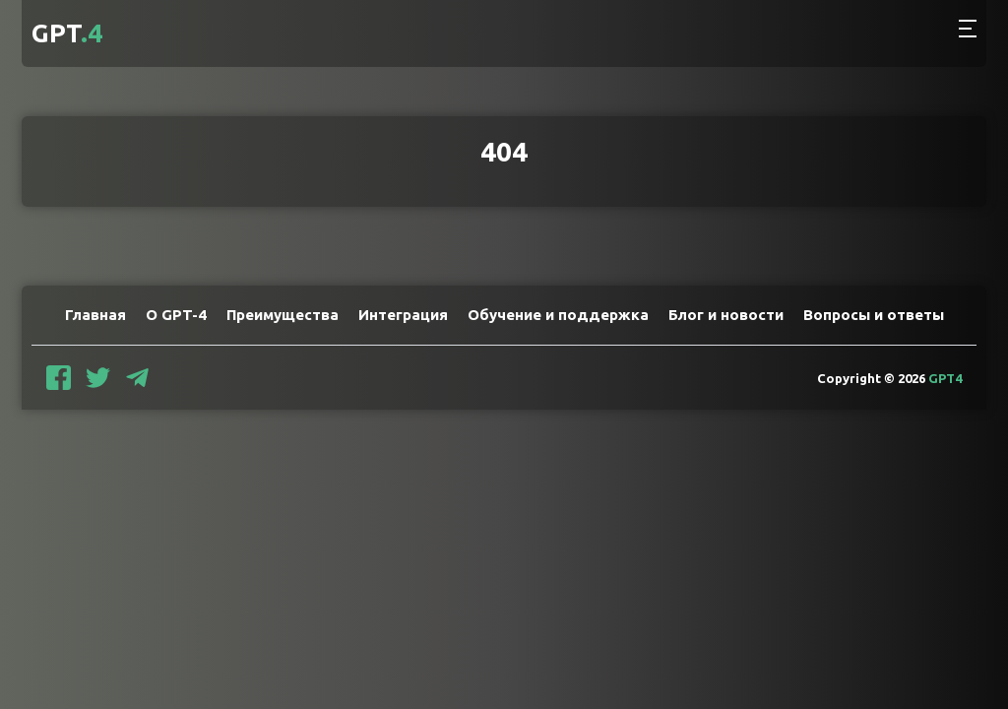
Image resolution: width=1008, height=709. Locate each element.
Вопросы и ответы (873, 314)
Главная (95, 314)
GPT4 (945, 378)
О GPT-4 (176, 314)
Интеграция (403, 314)
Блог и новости (726, 314)
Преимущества (282, 314)
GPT (67, 33)
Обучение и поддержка (558, 314)
